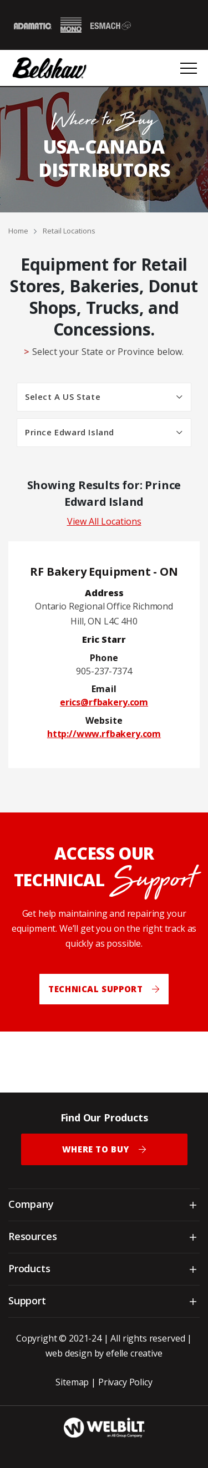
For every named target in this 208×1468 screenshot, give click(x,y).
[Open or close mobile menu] (188, 68)
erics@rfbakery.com (104, 702)
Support (27, 1300)
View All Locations (104, 521)
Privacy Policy (125, 1382)
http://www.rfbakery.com (104, 734)
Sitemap (72, 1382)
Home (18, 231)
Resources (32, 1236)
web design (68, 1353)
